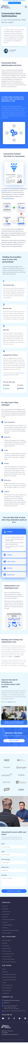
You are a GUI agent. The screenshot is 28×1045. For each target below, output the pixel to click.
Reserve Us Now (14, 740)
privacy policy (7, 1031)
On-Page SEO (5, 917)
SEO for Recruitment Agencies (8, 959)
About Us (4, 969)
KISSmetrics (6, 374)
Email (2, 851)
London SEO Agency (6, 940)
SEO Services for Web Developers (9, 961)
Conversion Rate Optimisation (8, 919)
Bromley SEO (5, 943)
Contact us (10, 701)
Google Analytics (20, 373)
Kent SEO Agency (5, 945)
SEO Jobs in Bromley (6, 990)
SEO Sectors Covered (6, 951)
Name (3, 844)
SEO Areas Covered (6, 948)
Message (4, 875)
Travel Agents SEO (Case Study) (8, 979)
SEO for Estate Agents (6, 956)
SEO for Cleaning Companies (8, 953)
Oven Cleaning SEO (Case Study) (9, 974)
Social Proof (8, 574)
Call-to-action (9, 561)
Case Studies (5, 971)
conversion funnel (9, 198)
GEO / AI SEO (4, 906)
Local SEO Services (6, 911)
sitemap (5, 1032)
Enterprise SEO (5, 908)
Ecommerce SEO (5, 914)
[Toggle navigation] (25, 7)
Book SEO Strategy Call (14, 2)
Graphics (7, 554)
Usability (7, 531)
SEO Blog (4, 982)
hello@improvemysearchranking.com (11, 1000)
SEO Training (4, 927)
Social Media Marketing (7, 925)
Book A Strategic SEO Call (7, 985)
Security (7, 568)
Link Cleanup (5, 922)
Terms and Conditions (6, 933)
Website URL (5, 867)
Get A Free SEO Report (7, 988)
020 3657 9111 (6, 1003)
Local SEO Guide (5, 993)
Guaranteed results (10, 1034)
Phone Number (5, 859)
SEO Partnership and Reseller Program (10, 930)
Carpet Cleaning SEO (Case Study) (9, 977)
